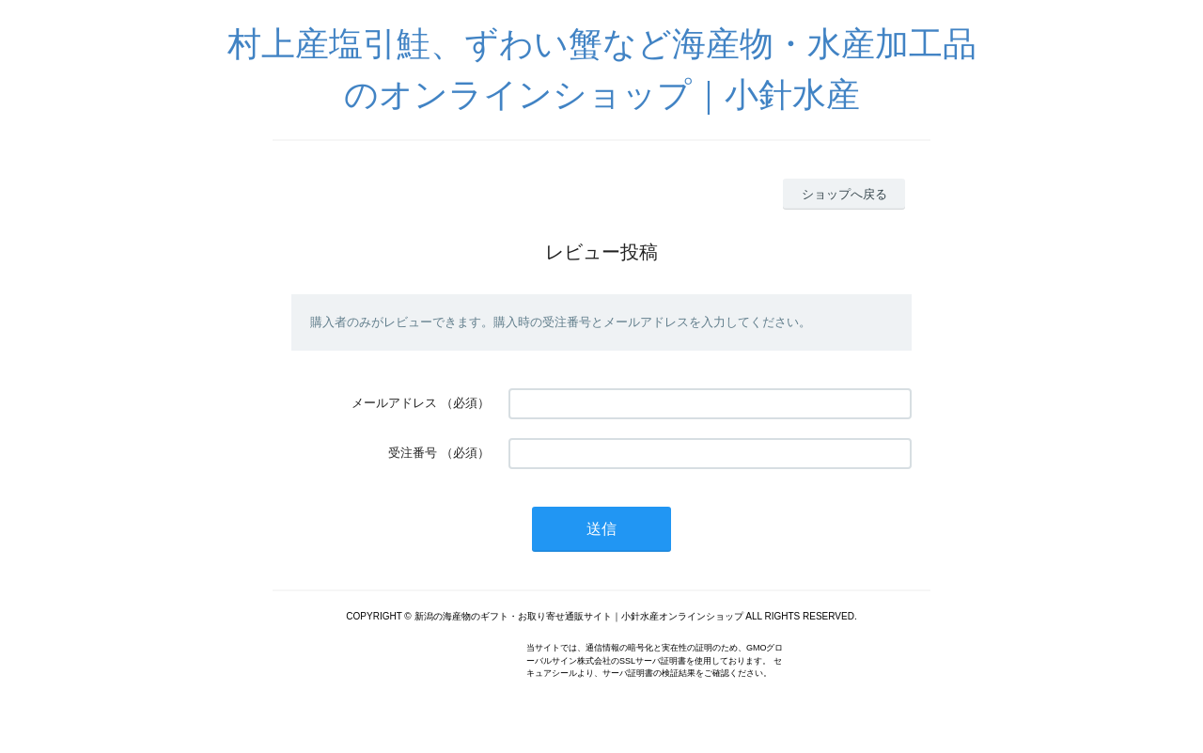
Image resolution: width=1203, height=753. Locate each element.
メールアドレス (394, 403)
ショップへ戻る (844, 194)
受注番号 (412, 453)
